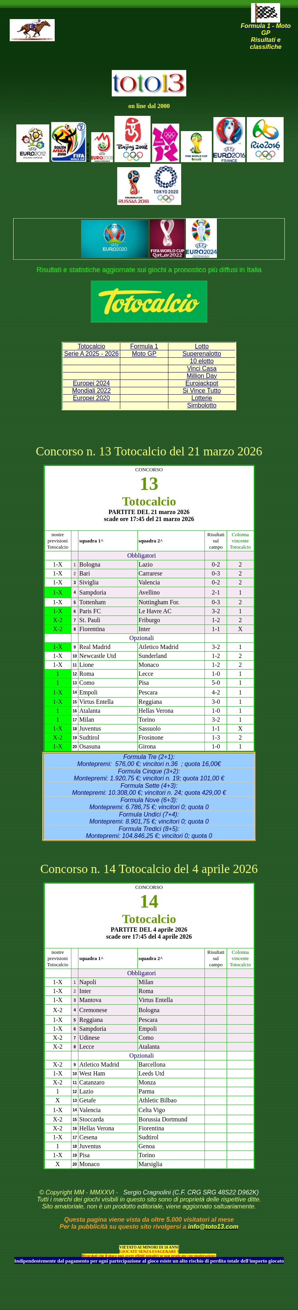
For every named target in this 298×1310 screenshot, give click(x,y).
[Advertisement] (150, 42)
